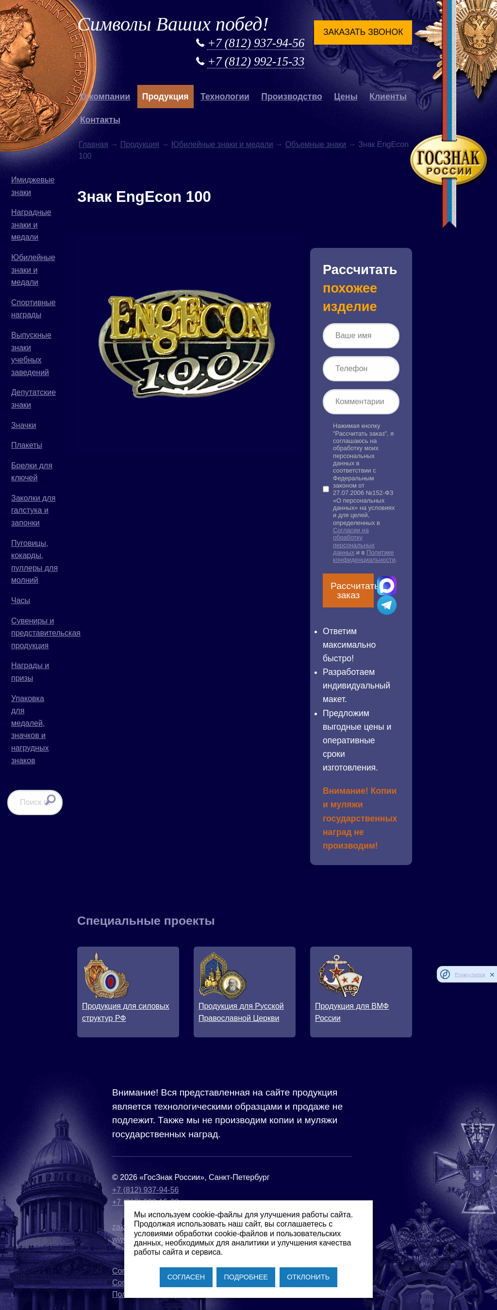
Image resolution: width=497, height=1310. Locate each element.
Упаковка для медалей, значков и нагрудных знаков (30, 729)
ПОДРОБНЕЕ (245, 1277)
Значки (23, 425)
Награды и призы (30, 671)
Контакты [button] (100, 120)
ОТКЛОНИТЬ (308, 1277)
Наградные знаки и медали (31, 224)
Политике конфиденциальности (364, 556)
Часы (20, 600)
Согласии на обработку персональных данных (354, 541)
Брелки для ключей (31, 471)
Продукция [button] (165, 96)
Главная (93, 144)
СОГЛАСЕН (186, 1277)
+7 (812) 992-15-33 (255, 61)
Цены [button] (346, 96)
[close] (492, 974)
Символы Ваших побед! (173, 24)
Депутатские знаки (33, 398)
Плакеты (26, 445)
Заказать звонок (363, 32)
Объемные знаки (316, 144)
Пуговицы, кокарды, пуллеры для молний (34, 562)
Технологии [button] (224, 96)
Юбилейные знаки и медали (33, 269)
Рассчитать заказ (352, 590)
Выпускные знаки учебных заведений (31, 354)
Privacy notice (470, 974)
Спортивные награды (33, 308)
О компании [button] (105, 96)
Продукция (139, 144)
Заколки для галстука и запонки (33, 510)
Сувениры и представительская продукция (37, 633)
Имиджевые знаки (32, 186)
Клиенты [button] (388, 96)
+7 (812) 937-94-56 (255, 42)
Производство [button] (291, 96)
